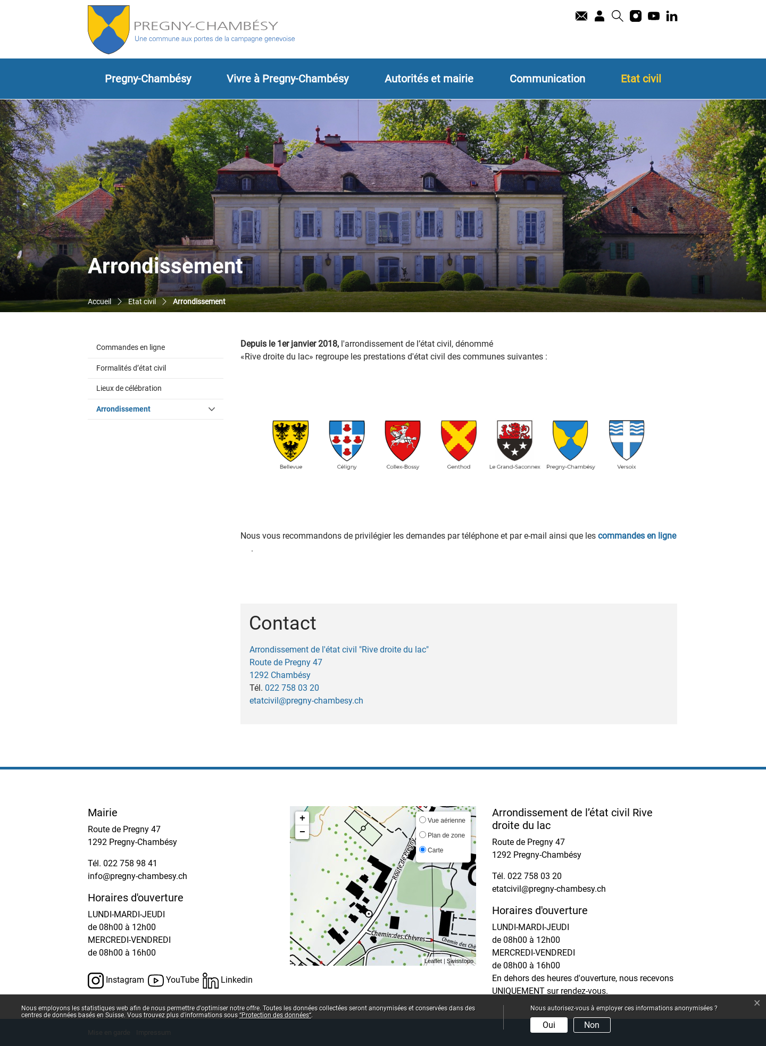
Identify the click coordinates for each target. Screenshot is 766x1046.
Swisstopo (460, 961)
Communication (547, 78)
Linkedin (228, 981)
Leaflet (433, 961)
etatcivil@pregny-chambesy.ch (306, 701)
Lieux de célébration (129, 388)
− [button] (302, 832)
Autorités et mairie (429, 78)
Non (592, 1025)
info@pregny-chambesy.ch (137, 876)
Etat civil (641, 78)
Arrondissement (145, 408)
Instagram (116, 981)
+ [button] (302, 818)
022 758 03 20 (292, 688)
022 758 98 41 (130, 863)
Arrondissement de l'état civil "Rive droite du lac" (339, 650)
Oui (549, 1025)
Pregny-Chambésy (148, 78)
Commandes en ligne (130, 347)
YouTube (173, 981)
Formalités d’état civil (131, 368)
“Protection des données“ (275, 1015)
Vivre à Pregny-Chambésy (287, 78)
